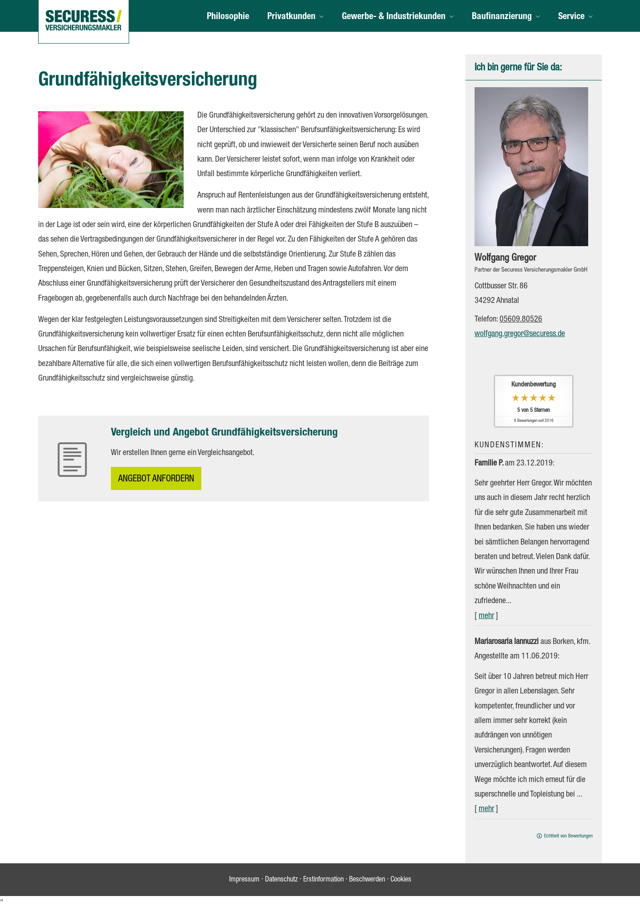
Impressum (244, 880)
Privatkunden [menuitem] (291, 17)
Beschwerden (367, 880)
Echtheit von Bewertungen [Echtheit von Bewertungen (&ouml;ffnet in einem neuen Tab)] (568, 836)
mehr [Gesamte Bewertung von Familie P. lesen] (486, 616)
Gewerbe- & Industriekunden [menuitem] (393, 17)
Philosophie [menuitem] (228, 17)
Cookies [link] (400, 880)
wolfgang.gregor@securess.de (520, 334)
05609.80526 (521, 320)
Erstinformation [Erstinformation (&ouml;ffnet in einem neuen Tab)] (323, 880)
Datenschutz (281, 880)
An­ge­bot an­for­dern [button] (156, 479)
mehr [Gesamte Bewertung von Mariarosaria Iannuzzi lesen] (486, 809)
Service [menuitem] (571, 17)
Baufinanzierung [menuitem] (502, 17)
